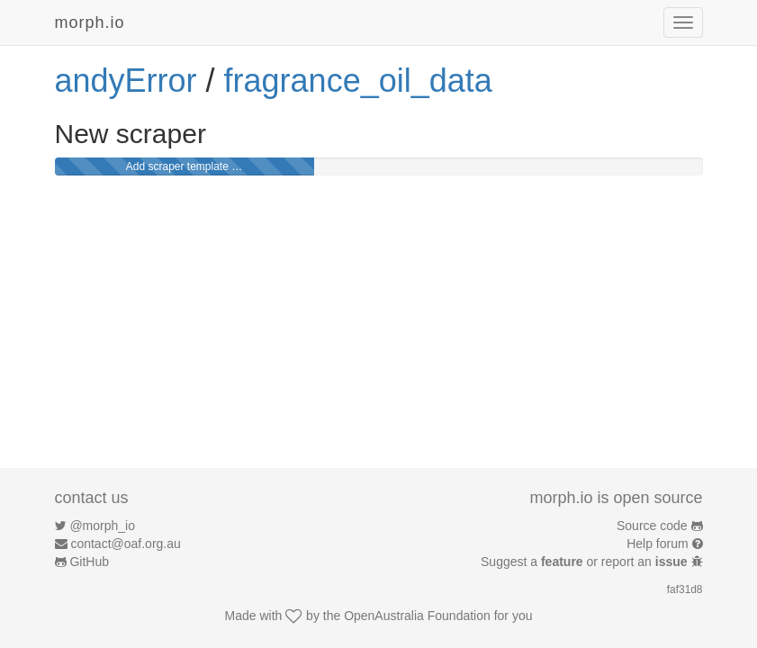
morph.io (90, 23)
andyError (126, 80)
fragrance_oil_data (358, 80)
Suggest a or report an (585, 561)
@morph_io (102, 525)
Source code (652, 525)
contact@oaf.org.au (125, 543)
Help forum (657, 543)
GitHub (89, 561)
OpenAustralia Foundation (417, 615)
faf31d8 (685, 589)
